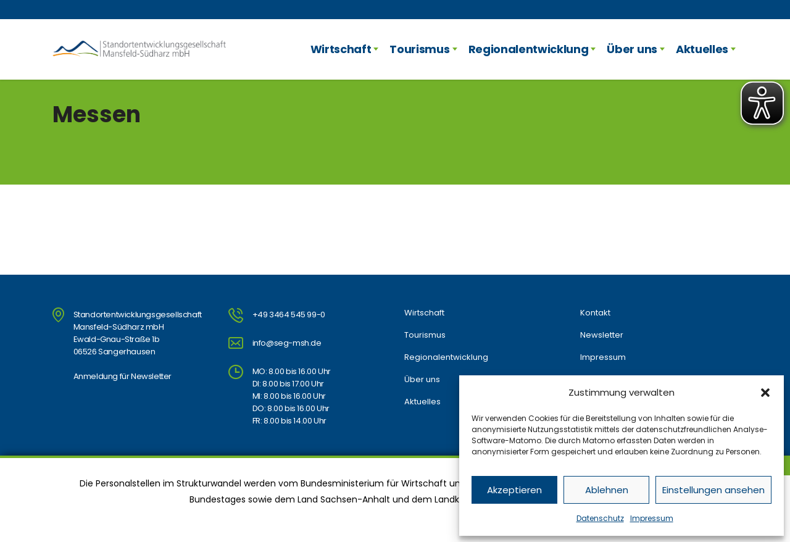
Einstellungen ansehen (713, 489)
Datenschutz (600, 518)
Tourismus (419, 49)
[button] (765, 392)
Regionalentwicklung (528, 49)
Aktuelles (702, 49)
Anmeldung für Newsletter (122, 376)
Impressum (651, 518)
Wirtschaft (341, 49)
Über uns (632, 49)
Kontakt (595, 313)
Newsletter (601, 335)
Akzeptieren (514, 489)
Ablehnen (606, 489)
